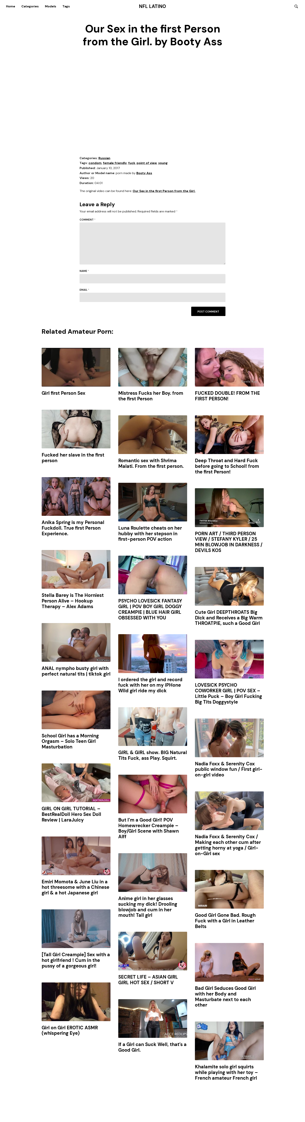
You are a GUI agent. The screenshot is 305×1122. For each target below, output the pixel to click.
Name (84, 271)
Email (84, 290)
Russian (104, 158)
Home (10, 6)
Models (50, 6)
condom (95, 163)
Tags (66, 6)
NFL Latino (152, 6)
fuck (131, 163)
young (163, 163)
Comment (88, 220)
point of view (147, 163)
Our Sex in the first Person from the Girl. (164, 191)
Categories (30, 6)
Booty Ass (144, 173)
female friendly (115, 163)
